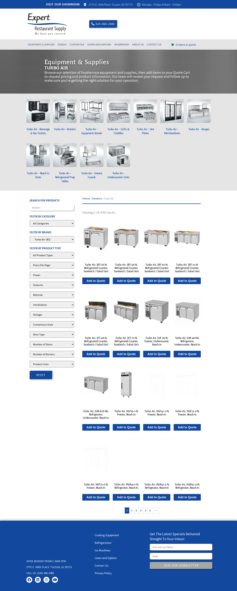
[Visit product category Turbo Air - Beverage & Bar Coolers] (38, 118)
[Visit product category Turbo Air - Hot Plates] (145, 118)
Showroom (121, 44)
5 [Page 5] (145, 510)
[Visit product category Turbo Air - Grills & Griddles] (118, 118)
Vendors (97, 198)
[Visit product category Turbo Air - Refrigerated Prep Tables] (65, 164)
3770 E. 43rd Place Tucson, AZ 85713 (49, 567)
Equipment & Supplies (41, 44)
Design (62, 44)
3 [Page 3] (136, 510)
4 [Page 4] (141, 510)
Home (86, 198)
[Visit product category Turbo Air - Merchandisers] (172, 118)
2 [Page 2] (131, 510)
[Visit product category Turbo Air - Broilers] (65, 116)
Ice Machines (102, 550)
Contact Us (154, 44)
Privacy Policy (103, 573)
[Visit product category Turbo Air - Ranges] (199, 116)
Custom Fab (77, 44)
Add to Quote (96, 280)
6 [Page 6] (150, 510)
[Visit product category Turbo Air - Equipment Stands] (92, 118)
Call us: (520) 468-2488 (40, 573)
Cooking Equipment (107, 535)
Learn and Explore (99, 44)
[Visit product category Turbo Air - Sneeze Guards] (92, 162)
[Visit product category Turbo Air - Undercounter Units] (118, 162)
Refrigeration (103, 543)
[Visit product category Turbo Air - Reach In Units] (38, 162)
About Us (138, 44)
